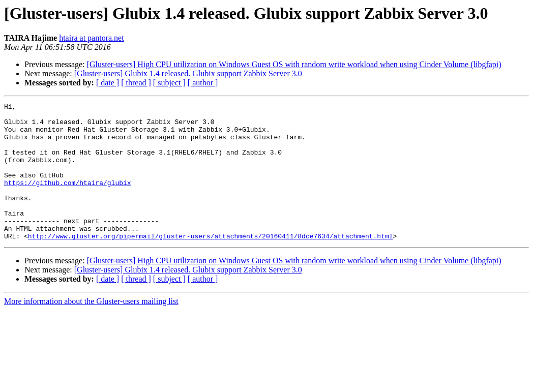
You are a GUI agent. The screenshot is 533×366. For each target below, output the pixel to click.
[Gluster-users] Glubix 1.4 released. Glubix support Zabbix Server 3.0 (188, 73)
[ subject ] (169, 82)
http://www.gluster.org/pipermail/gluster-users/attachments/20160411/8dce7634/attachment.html (210, 263)
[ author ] (203, 82)
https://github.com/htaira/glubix (67, 199)
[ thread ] (136, 82)
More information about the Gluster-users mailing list (91, 328)
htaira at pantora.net (91, 38)
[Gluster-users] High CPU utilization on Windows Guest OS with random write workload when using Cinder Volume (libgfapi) (294, 64)
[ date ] (107, 82)
